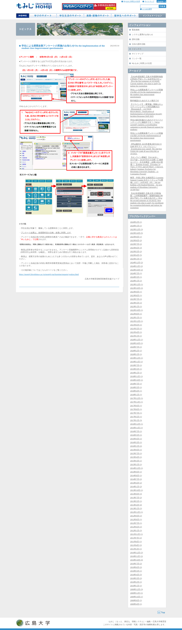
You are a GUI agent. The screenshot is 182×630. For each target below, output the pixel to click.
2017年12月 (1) (136, 398)
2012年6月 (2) (136, 527)
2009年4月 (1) (136, 604)
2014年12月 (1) (136, 468)
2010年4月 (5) (136, 575)
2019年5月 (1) (136, 369)
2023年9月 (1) (136, 292)
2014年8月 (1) (136, 475)
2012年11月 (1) (136, 512)
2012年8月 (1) (136, 519)
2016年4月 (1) (136, 439)
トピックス (136, 49)
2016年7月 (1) (136, 431)
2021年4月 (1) (136, 332)
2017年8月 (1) (136, 409)
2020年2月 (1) (136, 351)
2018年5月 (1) (136, 387)
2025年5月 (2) (136, 251)
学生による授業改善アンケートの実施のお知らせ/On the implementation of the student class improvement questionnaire (146, 93)
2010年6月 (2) (136, 567)
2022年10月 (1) (136, 310)
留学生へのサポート (124, 15)
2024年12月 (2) (136, 262)
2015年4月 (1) (136, 457)
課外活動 (136, 39)
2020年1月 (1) (136, 354)
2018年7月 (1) (136, 384)
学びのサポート (43, 15)
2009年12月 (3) (136, 589)
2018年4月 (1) (136, 391)
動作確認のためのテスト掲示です (144, 100)
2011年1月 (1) (136, 549)
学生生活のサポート (70, 15)
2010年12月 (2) (136, 552)
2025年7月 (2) (136, 244)
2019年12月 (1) (136, 358)
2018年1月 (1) (136, 395)
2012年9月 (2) (136, 516)
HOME (22, 15)
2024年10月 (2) (136, 270)
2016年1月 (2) (136, 446)
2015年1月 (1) (136, 464)
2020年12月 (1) (136, 340)
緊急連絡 (136, 30)
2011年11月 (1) (136, 534)
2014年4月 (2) (136, 483)
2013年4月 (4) (136, 505)
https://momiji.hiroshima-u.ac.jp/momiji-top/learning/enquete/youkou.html (49, 274)
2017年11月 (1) (136, 402)
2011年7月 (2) (136, 538)
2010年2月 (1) (136, 582)
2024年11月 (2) (136, 266)
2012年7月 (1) (136, 523)
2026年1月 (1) (136, 226)
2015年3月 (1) (136, 461)
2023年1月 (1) (136, 306)
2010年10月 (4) (136, 560)
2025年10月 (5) (136, 233)
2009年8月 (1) (136, 600)
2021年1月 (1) (136, 336)
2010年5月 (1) (136, 571)
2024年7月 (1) (136, 273)
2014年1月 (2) (136, 486)
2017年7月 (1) (136, 413)
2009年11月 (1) (136, 593)
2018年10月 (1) (136, 380)
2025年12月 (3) (136, 229)
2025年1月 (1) (136, 259)
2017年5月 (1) (136, 417)
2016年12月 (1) (136, 424)
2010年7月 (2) (136, 564)
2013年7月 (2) (136, 497)
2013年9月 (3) (136, 494)
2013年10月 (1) (136, 490)
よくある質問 (147, 9)
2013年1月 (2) (136, 508)
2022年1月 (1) (136, 317)
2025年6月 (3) (136, 248)
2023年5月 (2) (136, 303)
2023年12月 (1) (136, 284)
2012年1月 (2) (136, 530)
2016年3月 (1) (136, 442)
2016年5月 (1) (136, 435)
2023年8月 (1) (136, 295)
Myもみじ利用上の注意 (132, 1)
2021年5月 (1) (136, 328)
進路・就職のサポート (97, 15)
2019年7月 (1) (136, 365)
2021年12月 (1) (136, 321)
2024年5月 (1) (136, 277)
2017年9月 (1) (136, 406)
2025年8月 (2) (136, 240)
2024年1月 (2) (136, 281)
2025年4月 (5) (136, 255)
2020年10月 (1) (136, 343)
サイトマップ (149, 1)
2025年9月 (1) (136, 237)
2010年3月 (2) (136, 578)
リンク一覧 (136, 58)
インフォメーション (152, 15)
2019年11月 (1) (136, 362)
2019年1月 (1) (136, 373)
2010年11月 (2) (136, 556)
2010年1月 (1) (136, 586)
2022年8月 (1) (136, 314)
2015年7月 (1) (136, 453)
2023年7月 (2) (136, 299)
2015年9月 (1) (136, 450)
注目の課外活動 (138, 44)
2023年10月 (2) (136, 288)
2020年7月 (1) (136, 347)
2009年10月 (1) (136, 597)
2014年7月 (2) (136, 479)
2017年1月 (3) (136, 420)
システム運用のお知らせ (142, 34)
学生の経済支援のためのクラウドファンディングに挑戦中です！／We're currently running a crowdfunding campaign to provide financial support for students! (146, 125)
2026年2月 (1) (136, 222)
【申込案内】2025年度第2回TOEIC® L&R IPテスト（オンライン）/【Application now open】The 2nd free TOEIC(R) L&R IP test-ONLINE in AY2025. (146, 149)
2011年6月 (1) (136, 541)
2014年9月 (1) (136, 472)
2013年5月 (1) (136, 501)
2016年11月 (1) (136, 428)
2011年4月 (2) (136, 545)
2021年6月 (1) (136, 325)
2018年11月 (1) (136, 376)
